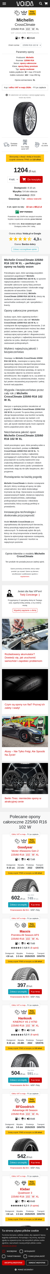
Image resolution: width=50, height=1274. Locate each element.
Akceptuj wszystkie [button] (13, 1263)
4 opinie (34, 1206)
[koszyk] (46, 3)
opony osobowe (27, 69)
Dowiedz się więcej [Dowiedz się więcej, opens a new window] (9, 1246)
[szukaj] (41, 3)
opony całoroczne (28, 63)
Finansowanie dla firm (19, 910)
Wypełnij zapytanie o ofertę (25, 610)
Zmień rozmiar (14, 45)
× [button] (47, 1229)
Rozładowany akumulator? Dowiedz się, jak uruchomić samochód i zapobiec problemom (23, 657)
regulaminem (24, 576)
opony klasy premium (28, 66)
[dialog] (25, 1250)
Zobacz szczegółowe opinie (25, 249)
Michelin (30, 57)
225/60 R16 (29, 60)
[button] (25, 1269)
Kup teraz (35, 905)
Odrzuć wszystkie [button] (37, 1263)
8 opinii (34, 948)
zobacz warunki (34, 199)
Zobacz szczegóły (18, 905)
